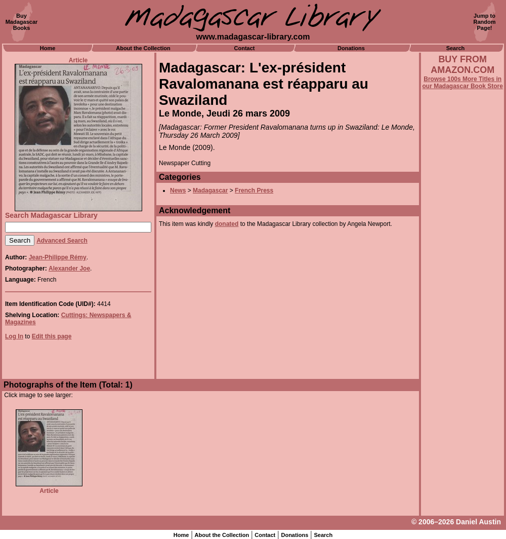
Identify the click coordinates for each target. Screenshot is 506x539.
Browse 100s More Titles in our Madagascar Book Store (463, 82)
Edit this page (52, 336)
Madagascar (210, 190)
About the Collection (143, 48)
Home (48, 48)
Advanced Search (62, 240)
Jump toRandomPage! (485, 22)
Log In (14, 336)
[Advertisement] (462, 363)
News (178, 190)
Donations (351, 48)
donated (227, 223)
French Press (254, 190)
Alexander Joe (69, 268)
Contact (244, 48)
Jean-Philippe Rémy (58, 257)
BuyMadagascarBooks (22, 22)
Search (455, 48)
